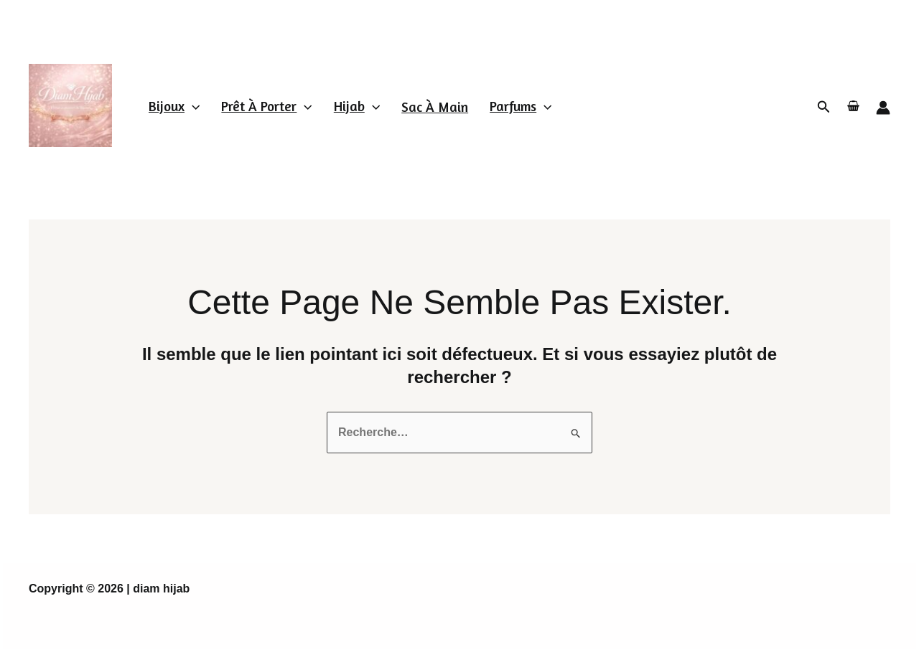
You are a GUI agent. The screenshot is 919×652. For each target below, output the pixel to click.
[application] (192, 106)
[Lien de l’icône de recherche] (824, 107)
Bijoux (174, 106)
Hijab (357, 106)
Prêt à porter (266, 106)
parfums (520, 106)
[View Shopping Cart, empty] (853, 107)
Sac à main (434, 106)
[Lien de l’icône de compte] (883, 107)
